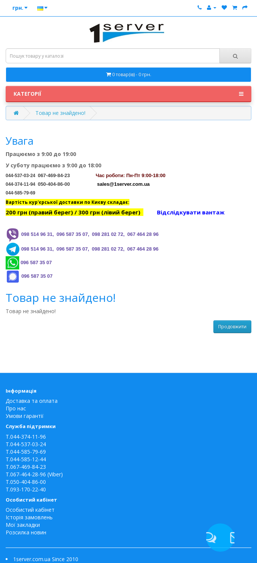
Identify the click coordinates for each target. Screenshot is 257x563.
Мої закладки (23, 524)
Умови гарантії (25, 415)
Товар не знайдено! (60, 112)
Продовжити (232, 326)
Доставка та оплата (32, 400)
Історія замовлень (29, 517)
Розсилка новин (26, 532)
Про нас (16, 408)
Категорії (128, 94)
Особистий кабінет (30, 509)
